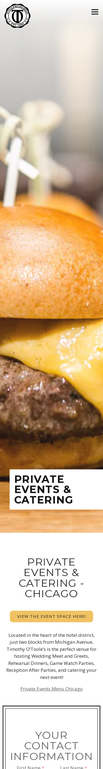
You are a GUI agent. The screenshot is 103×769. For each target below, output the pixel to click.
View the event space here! (51, 572)
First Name (30, 724)
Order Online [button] (51, 762)
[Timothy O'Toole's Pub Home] (18, 15)
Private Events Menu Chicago (51, 645)
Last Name (73, 724)
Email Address (51, 746)
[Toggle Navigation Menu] (95, 12)
